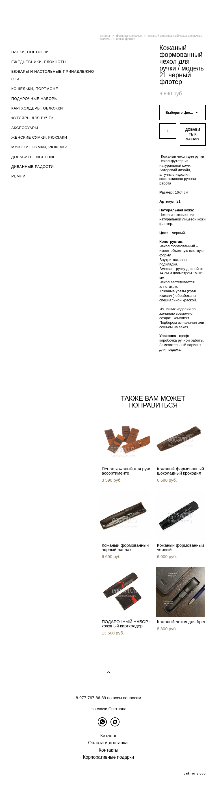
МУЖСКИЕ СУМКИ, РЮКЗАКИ (39, 147)
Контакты (108, 750)
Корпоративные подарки (108, 757)
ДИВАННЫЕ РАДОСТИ (32, 166)
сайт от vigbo (195, 773)
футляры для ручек (129, 35)
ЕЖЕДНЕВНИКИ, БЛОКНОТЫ (38, 62)
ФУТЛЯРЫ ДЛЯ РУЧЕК (32, 118)
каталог (105, 35)
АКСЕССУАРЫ (24, 128)
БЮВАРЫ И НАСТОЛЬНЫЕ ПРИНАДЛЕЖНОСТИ (52, 75)
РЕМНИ (18, 176)
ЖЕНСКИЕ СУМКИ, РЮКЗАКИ (39, 137)
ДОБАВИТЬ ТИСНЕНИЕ (33, 157)
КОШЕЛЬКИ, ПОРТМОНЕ (34, 89)
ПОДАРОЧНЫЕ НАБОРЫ (34, 99)
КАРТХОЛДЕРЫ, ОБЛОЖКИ (37, 108)
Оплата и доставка (108, 742)
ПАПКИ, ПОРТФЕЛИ (30, 52)
